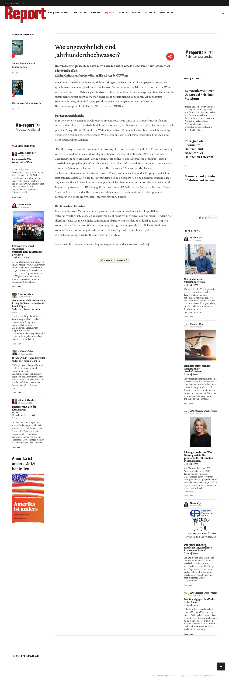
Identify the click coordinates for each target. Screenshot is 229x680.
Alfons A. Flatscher (26, 152)
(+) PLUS (109, 12)
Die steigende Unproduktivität (28, 358)
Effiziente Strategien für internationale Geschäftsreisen (197, 368)
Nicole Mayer (24, 204)
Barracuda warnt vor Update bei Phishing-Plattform (199, 94)
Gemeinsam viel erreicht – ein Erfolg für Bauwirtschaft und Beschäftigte (28, 303)
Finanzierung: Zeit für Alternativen (24, 408)
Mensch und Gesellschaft (23, 415)
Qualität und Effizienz (21, 257)
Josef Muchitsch (25, 294)
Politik (14, 165)
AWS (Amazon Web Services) (203, 411)
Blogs (148, 12)
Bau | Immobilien (58, 12)
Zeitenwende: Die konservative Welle (22, 161)
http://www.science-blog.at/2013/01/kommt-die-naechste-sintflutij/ (109, 244)
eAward (136, 12)
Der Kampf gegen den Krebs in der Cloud (199, 601)
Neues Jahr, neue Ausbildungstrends (194, 280)
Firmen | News (191, 284)
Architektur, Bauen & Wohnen (26, 309)
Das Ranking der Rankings (26, 103)
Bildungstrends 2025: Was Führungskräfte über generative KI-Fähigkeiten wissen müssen (198, 457)
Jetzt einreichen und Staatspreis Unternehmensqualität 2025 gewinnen (27, 250)
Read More (16, 196)
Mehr (122, 12)
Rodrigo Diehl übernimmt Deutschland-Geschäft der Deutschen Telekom (199, 149)
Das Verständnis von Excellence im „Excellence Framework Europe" (198, 547)
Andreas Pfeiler (25, 351)
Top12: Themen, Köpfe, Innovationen (24, 65)
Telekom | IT (79, 12)
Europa (15, 412)
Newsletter (166, 12)
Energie (95, 12)
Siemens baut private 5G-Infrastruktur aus (200, 178)
